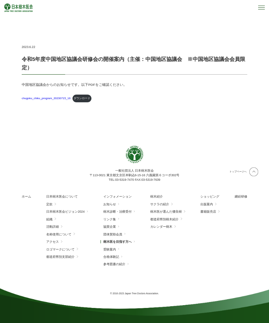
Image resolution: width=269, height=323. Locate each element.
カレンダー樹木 (161, 226)
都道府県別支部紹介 (60, 257)
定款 (49, 204)
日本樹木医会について (62, 196)
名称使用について (58, 234)
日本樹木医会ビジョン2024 (65, 211)
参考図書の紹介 (114, 264)
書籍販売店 (208, 211)
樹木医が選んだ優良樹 (166, 211)
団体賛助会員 (112, 234)
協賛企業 (109, 226)
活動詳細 (52, 226)
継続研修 (241, 196)
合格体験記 (111, 257)
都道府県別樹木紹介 (164, 219)
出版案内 (206, 204)
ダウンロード (82, 98)
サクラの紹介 (159, 204)
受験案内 (109, 249)
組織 (49, 219)
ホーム (26, 196)
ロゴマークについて (60, 249)
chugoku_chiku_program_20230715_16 (46, 98)
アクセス (52, 241)
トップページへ (238, 171)
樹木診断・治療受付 (117, 211)
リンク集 (109, 219)
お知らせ (109, 204)
